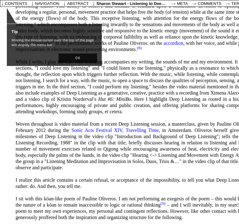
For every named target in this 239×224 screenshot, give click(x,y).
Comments (210, 3)
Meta (182, 3)
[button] (78, 58)
